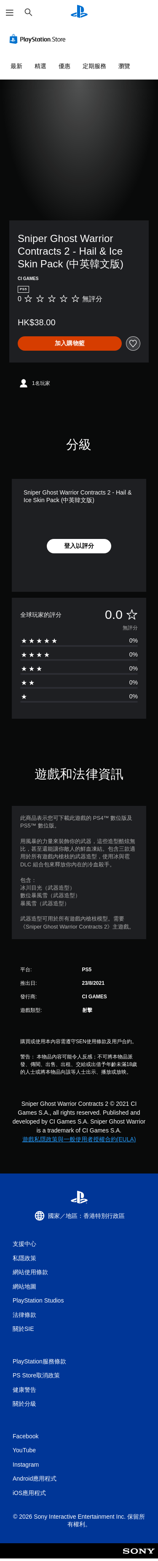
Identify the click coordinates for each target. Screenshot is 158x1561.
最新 (16, 66)
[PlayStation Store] (39, 39)
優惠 (64, 66)
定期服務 (94, 66)
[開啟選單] (9, 12)
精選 (40, 66)
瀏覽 (124, 66)
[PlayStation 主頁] (79, 12)
